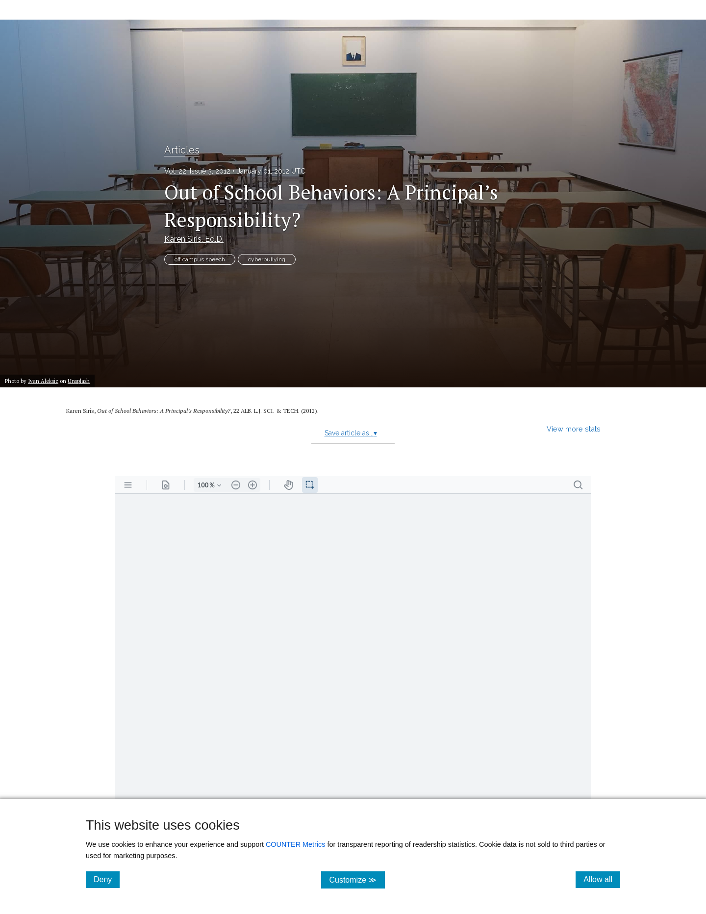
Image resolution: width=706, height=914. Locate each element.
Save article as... (351, 433)
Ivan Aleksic (43, 380)
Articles (182, 150)
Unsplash (79, 380)
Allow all (601, 879)
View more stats (574, 429)
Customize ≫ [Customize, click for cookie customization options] (356, 879)
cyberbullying (266, 259)
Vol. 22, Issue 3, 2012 (197, 171)
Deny (107, 879)
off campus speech (200, 259)
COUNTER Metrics (296, 844)
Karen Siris (194, 239)
